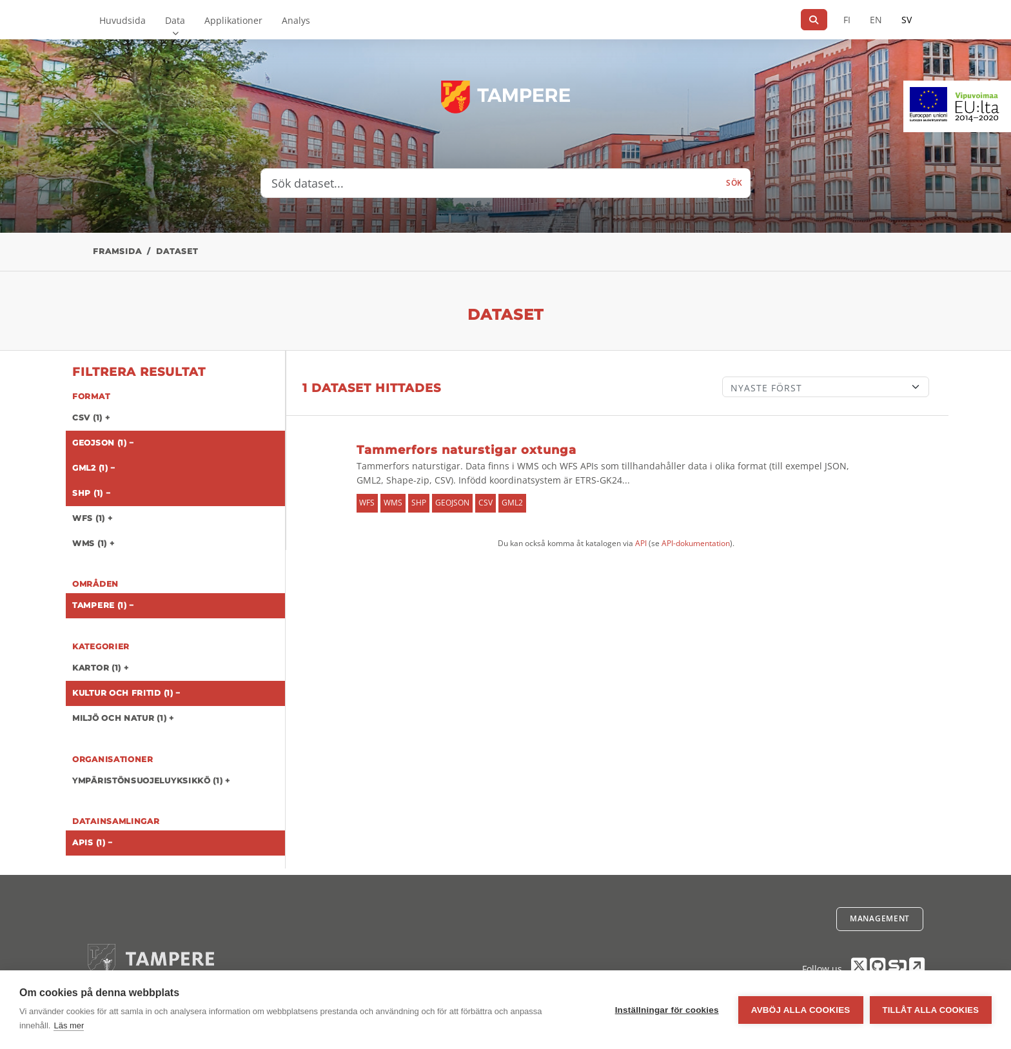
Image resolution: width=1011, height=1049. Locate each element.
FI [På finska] (846, 20)
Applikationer (233, 20)
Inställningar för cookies (667, 1010)
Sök (734, 182)
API (641, 543)
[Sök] (814, 19)
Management (880, 918)
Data (175, 20)
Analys (296, 20)
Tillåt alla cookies (931, 1010)
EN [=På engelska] (876, 20)
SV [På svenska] (906, 20)
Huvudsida (122, 20)
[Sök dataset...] (489, 183)
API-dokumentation (696, 543)
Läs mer (69, 1025)
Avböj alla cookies (800, 1010)
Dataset (177, 251)
